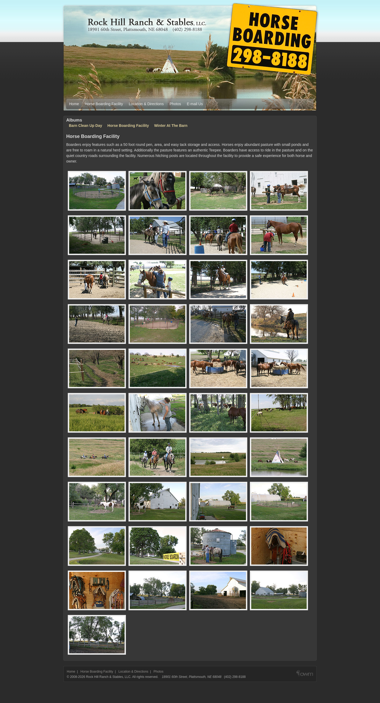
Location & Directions (146, 104)
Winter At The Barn (170, 125)
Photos (175, 104)
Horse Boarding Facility (104, 104)
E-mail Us (195, 104)
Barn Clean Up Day (85, 125)
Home (74, 104)
